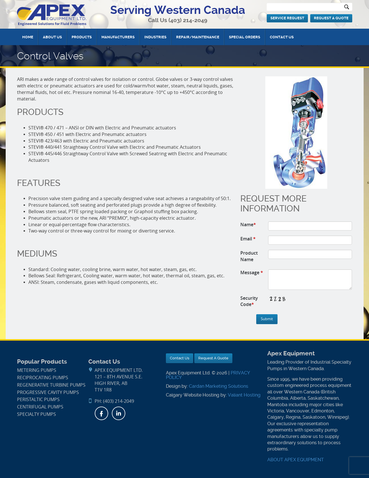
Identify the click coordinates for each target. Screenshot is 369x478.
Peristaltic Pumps (38, 399)
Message (251, 272)
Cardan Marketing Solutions (218, 386)
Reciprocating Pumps (42, 377)
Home (27, 37)
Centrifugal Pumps (40, 407)
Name (248, 224)
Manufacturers (118, 37)
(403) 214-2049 (187, 20)
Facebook (101, 413)
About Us (52, 37)
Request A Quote (331, 18)
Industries (155, 37)
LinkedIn (118, 413)
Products (82, 37)
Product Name (249, 256)
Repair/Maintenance (197, 37)
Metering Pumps (36, 370)
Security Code (249, 301)
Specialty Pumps (36, 414)
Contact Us (282, 37)
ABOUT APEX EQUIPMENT (295, 459)
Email (248, 239)
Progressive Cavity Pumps (48, 392)
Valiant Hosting (244, 395)
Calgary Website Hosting (192, 395)
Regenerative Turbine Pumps (51, 385)
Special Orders (244, 37)
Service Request (287, 18)
